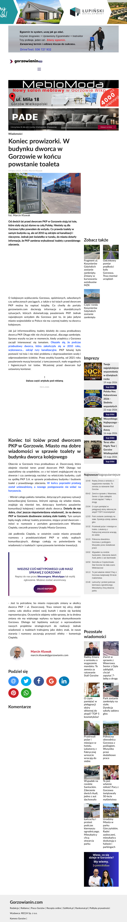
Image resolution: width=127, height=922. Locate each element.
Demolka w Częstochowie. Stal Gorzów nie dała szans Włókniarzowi (103, 565)
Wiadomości (15, 134)
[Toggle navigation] (39, 69)
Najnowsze (91, 474)
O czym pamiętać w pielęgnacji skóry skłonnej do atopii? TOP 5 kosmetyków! (104, 509)
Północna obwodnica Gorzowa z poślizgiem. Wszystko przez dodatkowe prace (103, 543)
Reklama (25, 908)
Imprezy (91, 358)
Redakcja (14, 908)
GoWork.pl (68, 908)
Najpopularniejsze (109, 474)
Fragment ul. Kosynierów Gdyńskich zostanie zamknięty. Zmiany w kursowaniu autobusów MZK (91, 273)
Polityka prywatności (100, 908)
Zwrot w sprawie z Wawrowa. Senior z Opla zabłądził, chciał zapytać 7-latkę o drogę (104, 497)
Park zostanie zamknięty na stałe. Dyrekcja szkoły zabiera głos (104, 519)
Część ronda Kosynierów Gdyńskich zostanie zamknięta (91, 311)
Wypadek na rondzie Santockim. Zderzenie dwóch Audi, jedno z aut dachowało (104, 555)
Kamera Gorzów (18, 919)
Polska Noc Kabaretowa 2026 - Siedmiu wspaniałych (110, 398)
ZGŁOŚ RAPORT (45, 588)
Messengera (44, 576)
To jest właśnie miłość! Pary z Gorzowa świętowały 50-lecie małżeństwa (104, 575)
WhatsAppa (58, 576)
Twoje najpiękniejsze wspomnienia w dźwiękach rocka (111, 371)
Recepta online (54, 908)
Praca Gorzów (38, 908)
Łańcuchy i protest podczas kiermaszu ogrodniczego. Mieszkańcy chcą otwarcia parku (103, 586)
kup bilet (110, 387)
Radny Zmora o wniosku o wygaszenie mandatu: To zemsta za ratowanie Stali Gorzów (103, 485)
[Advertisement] (44, 271)
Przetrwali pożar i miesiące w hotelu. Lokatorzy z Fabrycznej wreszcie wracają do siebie (104, 530)
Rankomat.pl (81, 908)
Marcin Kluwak (41, 651)
